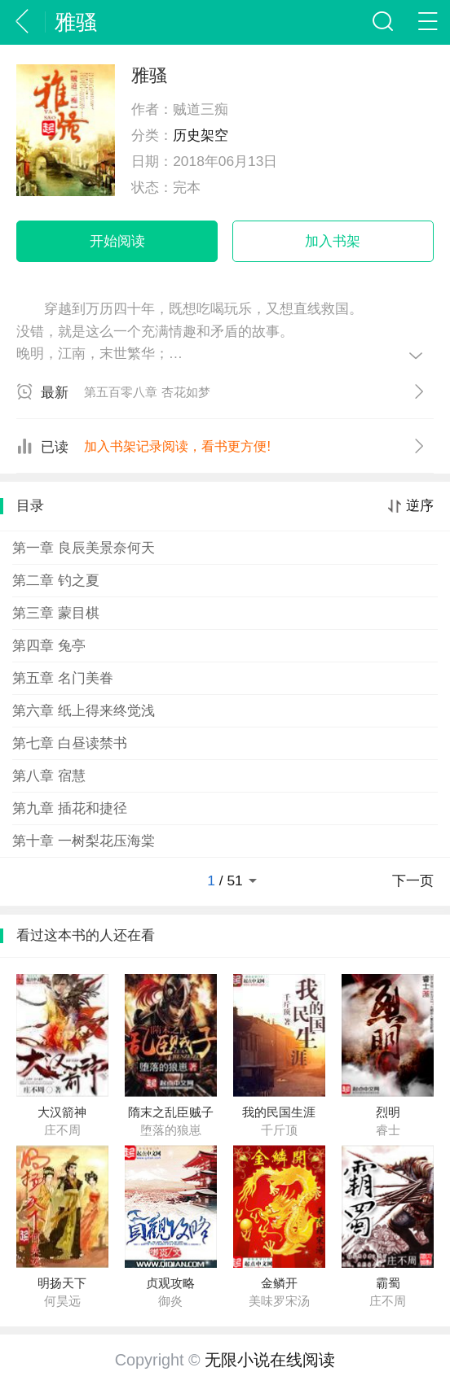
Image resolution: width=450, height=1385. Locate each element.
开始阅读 (117, 241)
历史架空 (200, 135)
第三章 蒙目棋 (55, 613)
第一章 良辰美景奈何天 (83, 548)
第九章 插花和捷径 (69, 808)
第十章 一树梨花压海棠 (83, 840)
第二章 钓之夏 (55, 580)
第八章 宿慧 (49, 775)
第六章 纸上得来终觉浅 (83, 710)
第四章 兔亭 (49, 645)
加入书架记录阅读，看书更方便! (177, 446)
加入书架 (332, 241)
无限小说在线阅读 (270, 1360)
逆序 (420, 505)
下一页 (413, 881)
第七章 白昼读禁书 (69, 743)
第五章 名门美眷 (62, 678)
